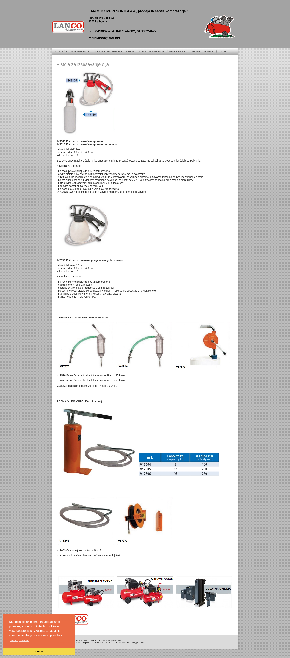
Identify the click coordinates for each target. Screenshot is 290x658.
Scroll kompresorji (152, 51)
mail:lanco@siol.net (104, 38)
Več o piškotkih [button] (19, 640)
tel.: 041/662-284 (101, 31)
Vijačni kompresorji (108, 51)
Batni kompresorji (78, 51)
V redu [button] (39, 651)
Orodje (195, 51)
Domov (58, 51)
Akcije (222, 51)
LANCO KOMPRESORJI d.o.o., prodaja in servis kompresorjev (137, 11)
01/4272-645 (146, 31)
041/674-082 (125, 31)
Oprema (130, 51)
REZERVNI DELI (178, 51)
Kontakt (209, 51)
